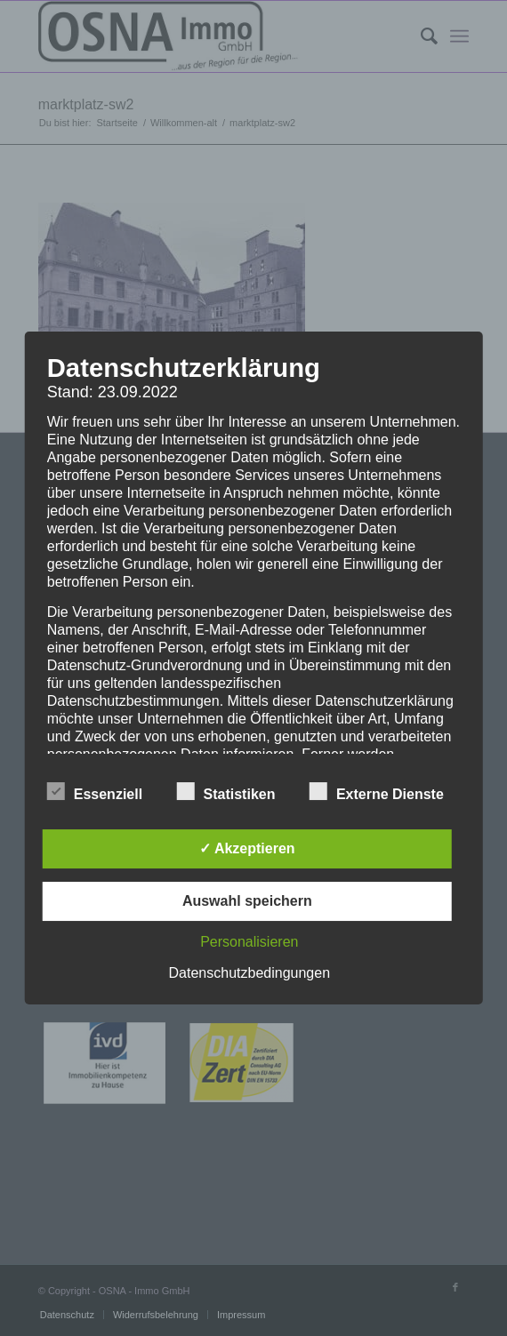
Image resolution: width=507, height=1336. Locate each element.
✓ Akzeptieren (247, 848)
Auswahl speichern (247, 900)
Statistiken (226, 792)
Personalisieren (249, 941)
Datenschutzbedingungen (249, 972)
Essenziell (94, 792)
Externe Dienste (377, 792)
